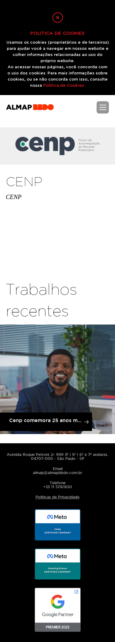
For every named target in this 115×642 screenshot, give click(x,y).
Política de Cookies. (64, 86)
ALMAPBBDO (30, 110)
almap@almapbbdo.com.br (57, 473)
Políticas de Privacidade (57, 497)
